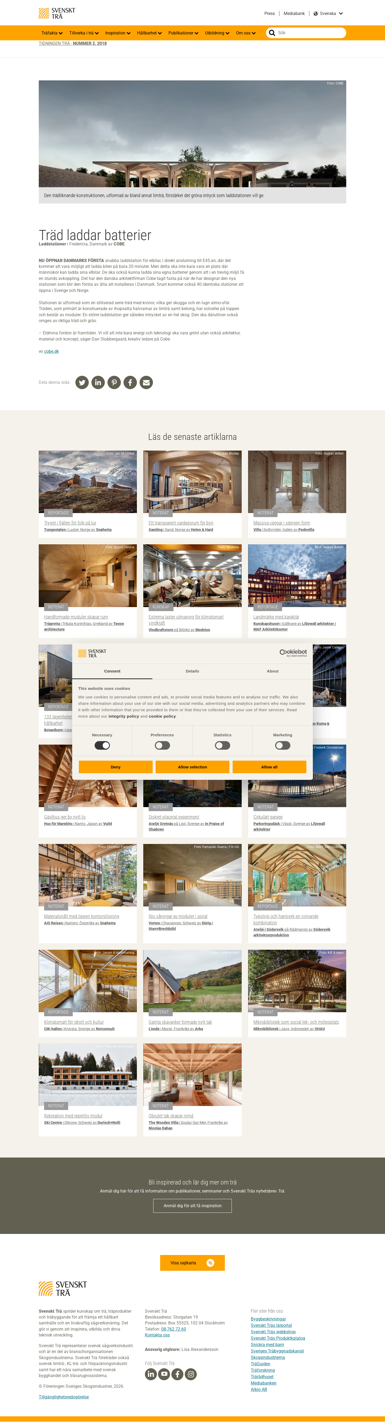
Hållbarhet (147, 33)
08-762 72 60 (173, 1330)
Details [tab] (192, 671)
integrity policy (124, 716)
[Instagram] (191, 1376)
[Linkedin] (151, 1376)
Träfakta (50, 33)
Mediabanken (263, 1384)
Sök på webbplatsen (272, 33)
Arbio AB (259, 1390)
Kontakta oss (157, 1336)
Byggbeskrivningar (268, 1320)
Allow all (269, 767)
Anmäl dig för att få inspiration (193, 1206)
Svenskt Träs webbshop (273, 1333)
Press (269, 13)
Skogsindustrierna (268, 1358)
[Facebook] (177, 1376)
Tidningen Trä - (73, 43)
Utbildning (215, 33)
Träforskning (263, 1371)
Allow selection (192, 767)
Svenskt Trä (57, 13)
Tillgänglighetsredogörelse (64, 1398)
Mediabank (294, 13)
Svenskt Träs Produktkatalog (278, 1339)
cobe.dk (51, 351)
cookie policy (162, 716)
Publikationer (181, 33)
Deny (116, 767)
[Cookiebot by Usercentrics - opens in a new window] (283, 653)
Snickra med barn (267, 1345)
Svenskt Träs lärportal (271, 1326)
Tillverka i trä (82, 33)
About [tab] (273, 671)
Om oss (244, 33)
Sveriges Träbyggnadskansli (277, 1352)
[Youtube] (164, 1375)
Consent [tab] (112, 671)
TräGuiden (260, 1365)
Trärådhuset (262, 1378)
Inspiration (115, 33)
